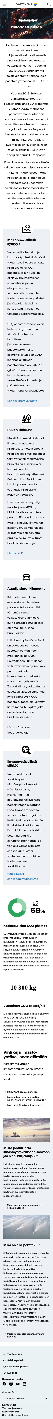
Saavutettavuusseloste (15, 1415)
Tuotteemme (14, 1354)
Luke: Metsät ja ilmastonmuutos (24, 1105)
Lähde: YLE (15, 553)
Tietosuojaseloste (12, 1408)
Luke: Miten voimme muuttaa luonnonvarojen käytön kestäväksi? (26, 1098)
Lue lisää (12, 1372)
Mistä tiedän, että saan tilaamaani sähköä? (25, 1335)
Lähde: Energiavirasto (22, 400)
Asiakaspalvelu (15, 1360)
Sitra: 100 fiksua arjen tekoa (22, 1091)
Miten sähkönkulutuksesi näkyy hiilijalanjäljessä (24, 1206)
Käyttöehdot (9, 1404)
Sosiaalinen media (12, 1379)
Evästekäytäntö (10, 1411)
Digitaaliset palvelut (18, 1366)
